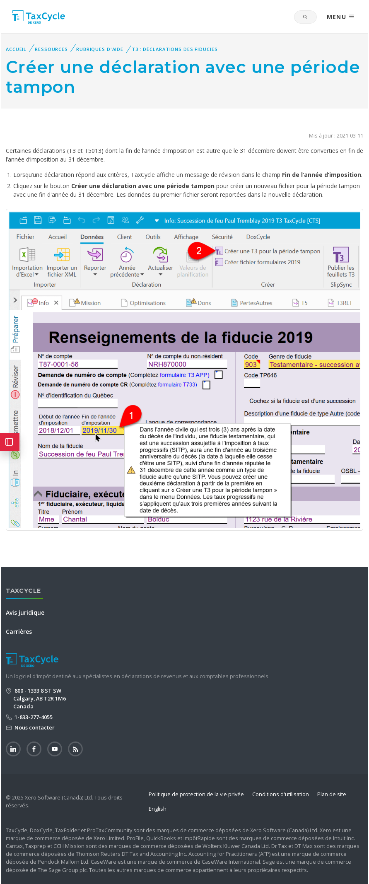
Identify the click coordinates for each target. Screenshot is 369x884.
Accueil (16, 49)
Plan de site (331, 794)
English (157, 808)
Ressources (51, 49)
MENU (341, 17)
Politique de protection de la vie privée (196, 794)
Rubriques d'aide (99, 49)
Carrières (19, 631)
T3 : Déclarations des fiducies (174, 49)
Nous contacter (34, 727)
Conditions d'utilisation (280, 794)
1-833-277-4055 (33, 717)
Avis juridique (25, 612)
